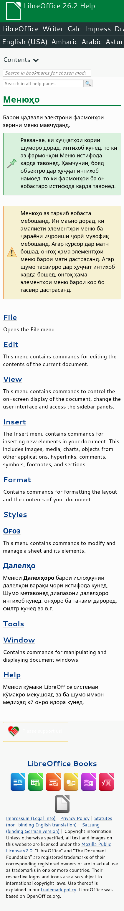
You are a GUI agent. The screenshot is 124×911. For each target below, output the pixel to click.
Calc (74, 29)
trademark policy (58, 889)
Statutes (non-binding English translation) (59, 821)
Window (19, 640)
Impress (98, 29)
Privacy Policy (75, 818)
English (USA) (25, 42)
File (10, 317)
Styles (15, 514)
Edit (11, 344)
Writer (52, 29)
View (12, 379)
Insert (14, 421)
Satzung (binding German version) (53, 827)
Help (12, 674)
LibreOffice (20, 29)
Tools (13, 623)
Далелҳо (19, 565)
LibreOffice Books (62, 763)
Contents (16, 59)
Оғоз (12, 530)
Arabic (91, 42)
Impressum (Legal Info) (31, 818)
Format (17, 479)
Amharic (64, 42)
